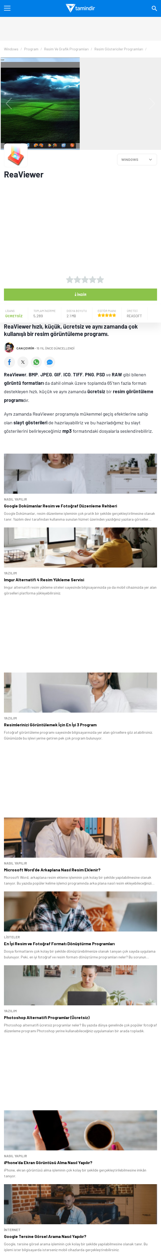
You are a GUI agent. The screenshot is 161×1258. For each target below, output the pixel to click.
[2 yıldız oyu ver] (77, 279)
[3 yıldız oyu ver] (85, 279)
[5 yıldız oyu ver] (100, 279)
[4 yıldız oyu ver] (92, 279)
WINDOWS (129, 159)
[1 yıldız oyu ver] (69, 279)
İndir (80, 294)
